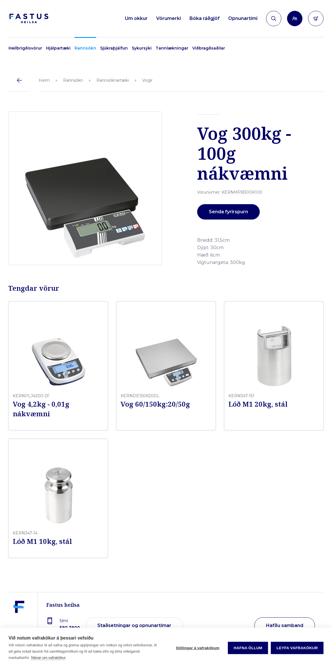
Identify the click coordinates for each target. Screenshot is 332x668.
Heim (44, 80)
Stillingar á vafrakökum (197, 648)
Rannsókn (85, 48)
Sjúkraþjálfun (114, 48)
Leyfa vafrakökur (297, 648)
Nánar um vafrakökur (48, 657)
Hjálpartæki (58, 48)
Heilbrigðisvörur (25, 48)
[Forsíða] (28, 18)
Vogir (147, 80)
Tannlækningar (172, 48)
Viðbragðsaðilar (208, 48)
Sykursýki (142, 48)
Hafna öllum (248, 648)
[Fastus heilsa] (19, 621)
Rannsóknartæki (112, 80)
